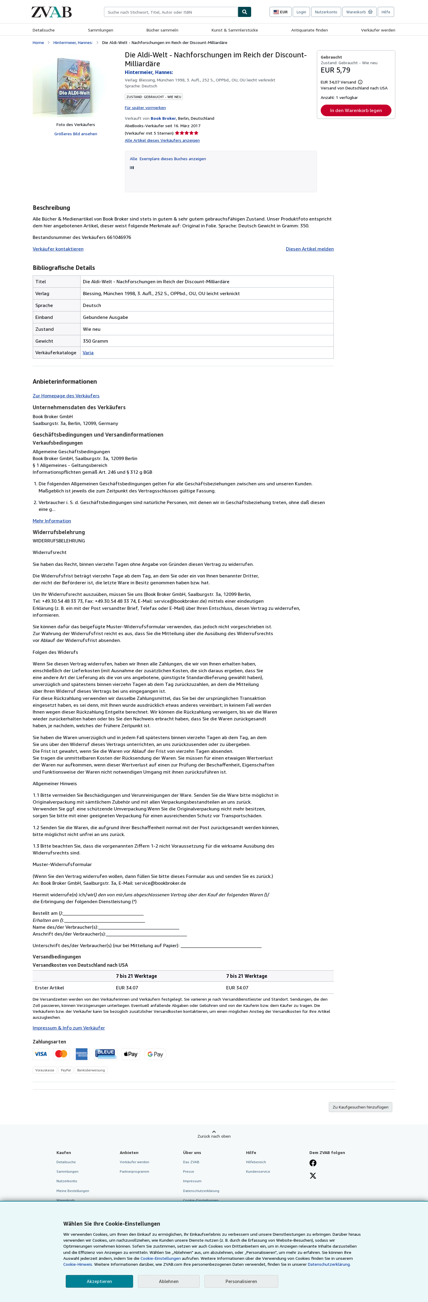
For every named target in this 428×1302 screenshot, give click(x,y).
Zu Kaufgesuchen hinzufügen (360, 1106)
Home (38, 42)
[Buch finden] (244, 12)
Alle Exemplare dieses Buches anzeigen (168, 158)
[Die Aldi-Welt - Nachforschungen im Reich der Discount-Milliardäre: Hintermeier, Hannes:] (76, 83)
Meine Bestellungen (72, 1190)
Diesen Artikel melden (310, 249)
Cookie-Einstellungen (161, 1258)
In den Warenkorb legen (356, 110)
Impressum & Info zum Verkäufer (69, 1028)
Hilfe (386, 12)
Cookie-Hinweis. (78, 1264)
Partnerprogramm (134, 1171)
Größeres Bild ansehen (75, 133)
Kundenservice (258, 1171)
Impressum (192, 1181)
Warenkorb (65, 1200)
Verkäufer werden (378, 29)
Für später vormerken (145, 107)
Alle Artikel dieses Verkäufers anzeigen (162, 140)
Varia (88, 352)
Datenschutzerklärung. (329, 1264)
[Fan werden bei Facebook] (313, 1163)
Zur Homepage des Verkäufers (66, 396)
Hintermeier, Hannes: (73, 42)
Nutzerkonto (326, 12)
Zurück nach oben (214, 1136)
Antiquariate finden (309, 29)
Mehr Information (52, 521)
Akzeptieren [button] (99, 1281)
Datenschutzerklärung (201, 1190)
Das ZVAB (191, 1162)
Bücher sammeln (162, 29)
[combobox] (171, 12)
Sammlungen (100, 29)
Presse (188, 1171)
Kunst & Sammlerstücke (235, 29)
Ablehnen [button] (169, 1281)
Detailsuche (44, 29)
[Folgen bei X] (313, 1176)
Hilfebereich (256, 1162)
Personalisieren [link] (241, 1281)
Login (301, 12)
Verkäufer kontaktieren (58, 249)
